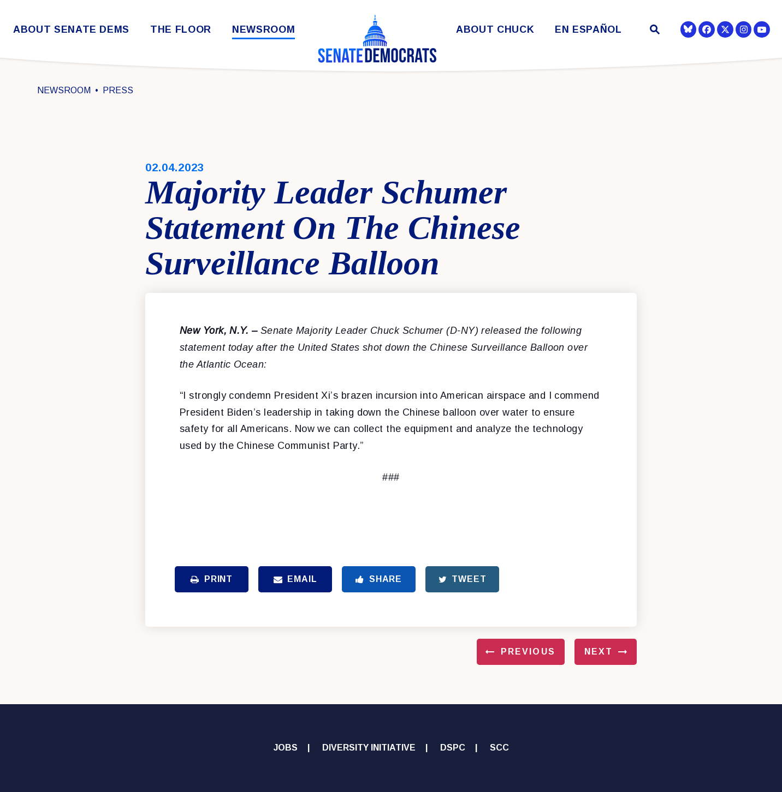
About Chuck (495, 30)
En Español (588, 30)
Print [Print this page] (212, 579)
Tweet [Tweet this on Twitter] (463, 579)
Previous (528, 651)
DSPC (452, 747)
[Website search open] (654, 31)
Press (118, 90)
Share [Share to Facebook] (379, 579)
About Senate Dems (71, 30)
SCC (499, 747)
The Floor (180, 30)
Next (598, 651)
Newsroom (263, 30)
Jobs (286, 747)
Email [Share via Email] (295, 579)
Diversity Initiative (369, 747)
